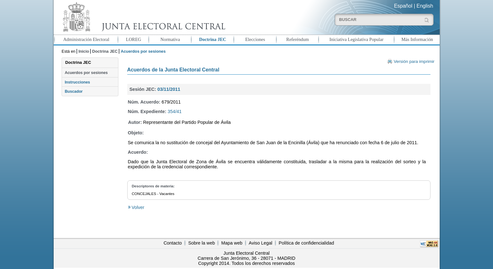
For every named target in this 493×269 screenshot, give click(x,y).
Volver (137, 207)
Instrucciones (77, 82)
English (424, 6)
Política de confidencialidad (306, 242)
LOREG (133, 39)
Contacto (172, 242)
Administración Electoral (86, 39)
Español (403, 6)
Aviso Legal (260, 242)
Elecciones (255, 39)
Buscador (74, 91)
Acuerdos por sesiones (86, 73)
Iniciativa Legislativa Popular (356, 39)
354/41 (175, 111)
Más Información (417, 39)
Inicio (83, 51)
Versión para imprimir (414, 61)
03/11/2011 (168, 89)
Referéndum (297, 39)
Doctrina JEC (212, 39)
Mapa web (231, 242)
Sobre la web (201, 242)
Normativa (170, 39)
